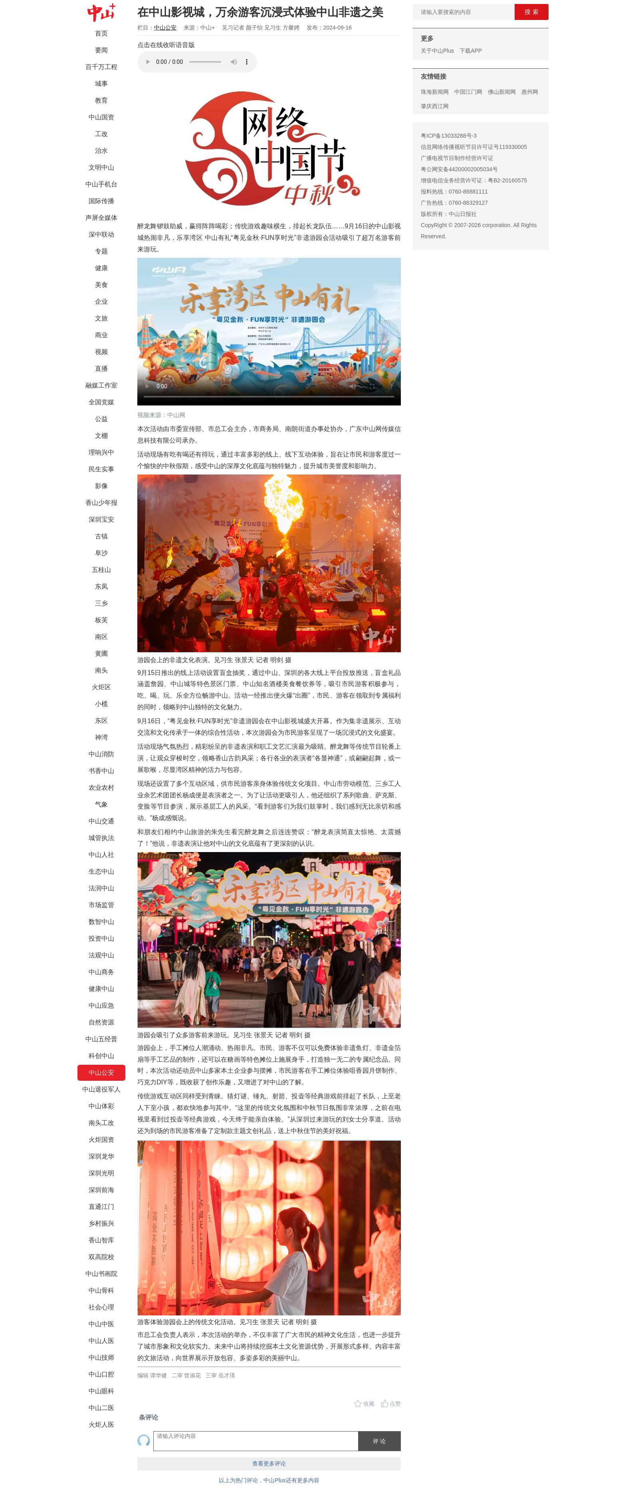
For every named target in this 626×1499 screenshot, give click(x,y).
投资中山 (101, 938)
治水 (101, 150)
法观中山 (101, 955)
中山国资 (101, 117)
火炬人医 (101, 1424)
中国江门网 (468, 92)
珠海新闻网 (435, 92)
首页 (101, 33)
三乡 (101, 603)
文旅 (101, 318)
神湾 (101, 737)
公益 (101, 418)
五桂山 (101, 569)
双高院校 (101, 1257)
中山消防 (101, 754)
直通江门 (101, 1206)
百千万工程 (101, 66)
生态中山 (101, 871)
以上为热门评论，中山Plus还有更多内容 (269, 1480)
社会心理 (101, 1307)
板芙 (101, 620)
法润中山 (101, 888)
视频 (101, 351)
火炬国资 (101, 1139)
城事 (101, 83)
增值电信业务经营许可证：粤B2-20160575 (474, 180)
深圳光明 (101, 1173)
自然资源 (101, 1022)
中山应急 (101, 1005)
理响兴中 (101, 452)
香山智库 (101, 1240)
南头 (101, 670)
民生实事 (101, 469)
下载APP (471, 50)
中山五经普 (101, 1039)
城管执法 (101, 838)
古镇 (101, 536)
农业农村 (101, 787)
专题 (101, 251)
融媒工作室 (101, 385)
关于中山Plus (437, 50)
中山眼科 (101, 1391)
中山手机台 (101, 184)
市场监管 (101, 905)
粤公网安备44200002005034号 (459, 169)
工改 (101, 134)
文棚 (101, 435)
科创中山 (101, 1055)
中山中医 (101, 1324)
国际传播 (101, 201)
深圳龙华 (101, 1156)
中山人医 (101, 1340)
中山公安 (101, 1072)
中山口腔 (101, 1374)
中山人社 (101, 854)
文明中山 (101, 167)
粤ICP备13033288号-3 (449, 135)
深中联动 (101, 234)
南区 (101, 636)
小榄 (101, 703)
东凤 (101, 586)
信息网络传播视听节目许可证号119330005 (474, 147)
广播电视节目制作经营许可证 (457, 158)
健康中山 (101, 988)
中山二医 (101, 1407)
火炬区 (101, 687)
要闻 (101, 50)
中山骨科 (101, 1290)
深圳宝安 (101, 519)
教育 (101, 100)
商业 (101, 335)
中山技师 (101, 1357)
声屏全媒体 (101, 217)
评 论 (379, 1441)
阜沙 (101, 553)
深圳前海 (101, 1190)
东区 (101, 720)
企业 (101, 301)
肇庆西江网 (435, 106)
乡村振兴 (101, 1223)
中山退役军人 (101, 1089)
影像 (101, 486)
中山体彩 (101, 1106)
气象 (101, 804)
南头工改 (101, 1122)
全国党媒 (101, 402)
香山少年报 (101, 502)
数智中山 (101, 921)
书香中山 (101, 770)
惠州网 (529, 92)
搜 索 (531, 11)
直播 (101, 368)
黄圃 (101, 653)
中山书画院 (101, 1273)
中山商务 (101, 972)
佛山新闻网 (502, 92)
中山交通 (101, 821)
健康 (101, 268)
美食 (101, 284)
